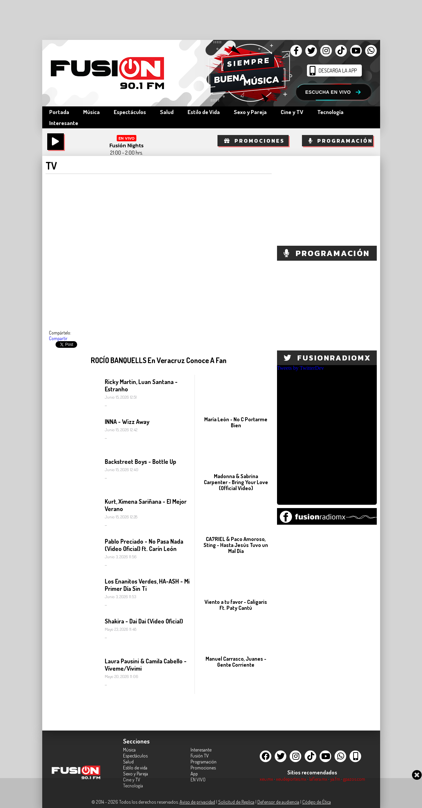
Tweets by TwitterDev (300, 368)
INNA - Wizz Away (127, 421)
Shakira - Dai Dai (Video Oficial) (144, 621)
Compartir (58, 338)
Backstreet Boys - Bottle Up (140, 461)
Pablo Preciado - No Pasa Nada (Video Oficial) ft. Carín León (144, 545)
